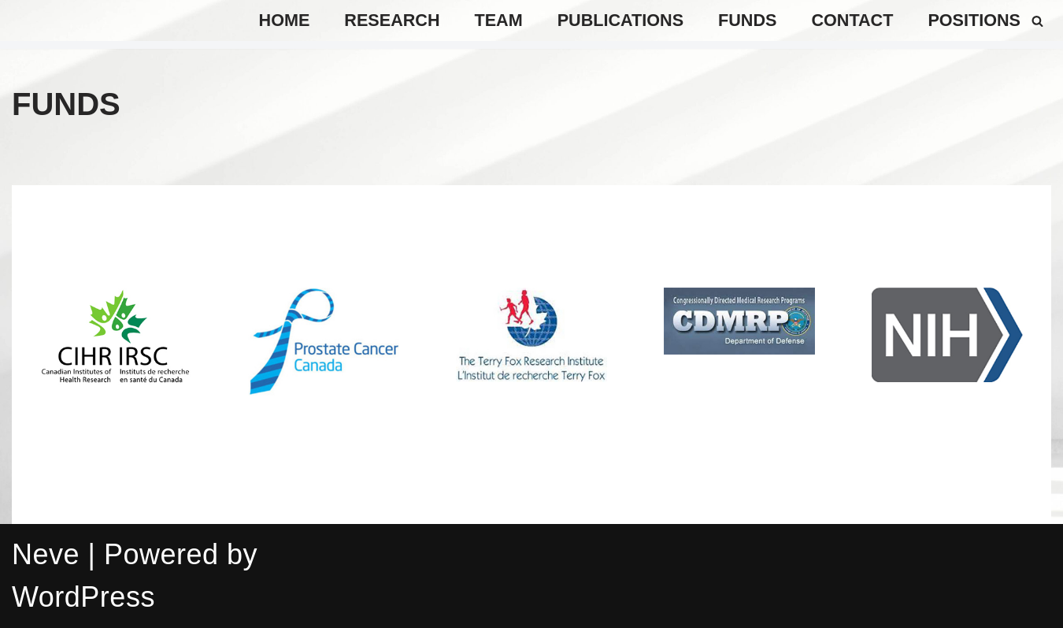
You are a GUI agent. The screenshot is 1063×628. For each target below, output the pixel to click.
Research (391, 20)
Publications (620, 20)
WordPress (83, 597)
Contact (852, 20)
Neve (46, 554)
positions (974, 20)
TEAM (499, 20)
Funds (747, 20)
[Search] (1037, 21)
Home (284, 20)
